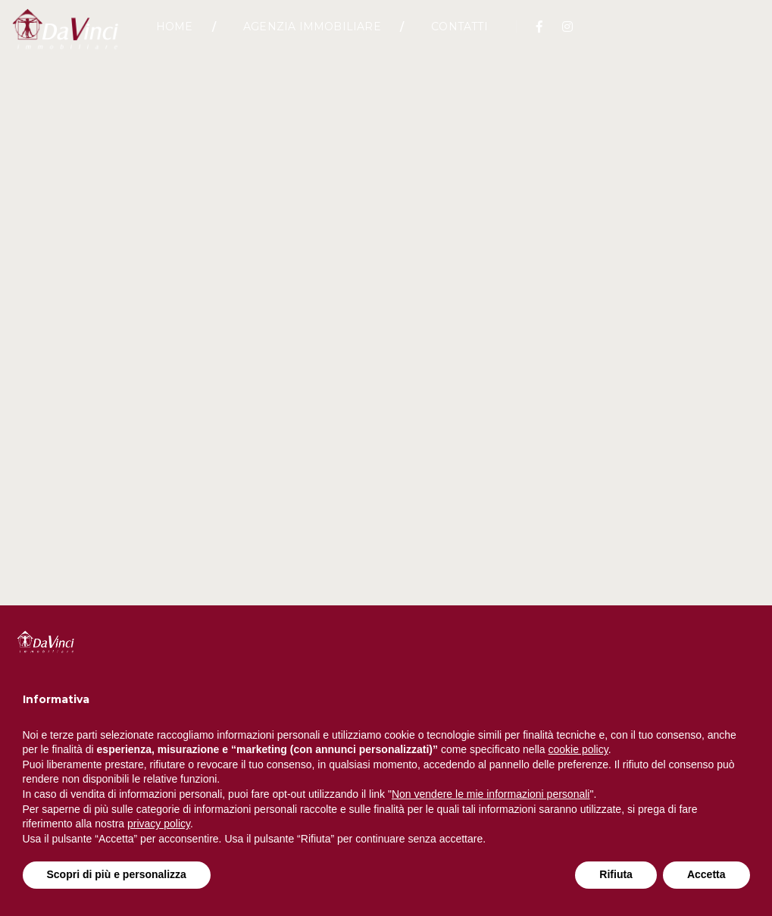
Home (174, 34)
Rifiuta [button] (616, 874)
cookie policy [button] (578, 749)
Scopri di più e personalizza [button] (116, 874)
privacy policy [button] (158, 824)
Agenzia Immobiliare (312, 34)
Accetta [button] (706, 874)
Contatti (459, 34)
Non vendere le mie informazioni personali (490, 794)
